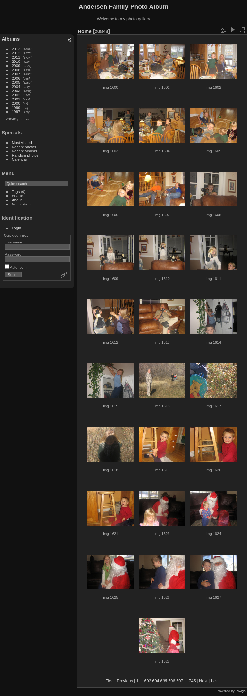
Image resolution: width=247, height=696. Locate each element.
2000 (16, 103)
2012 (16, 53)
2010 (16, 61)
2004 (16, 86)
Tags (16, 191)
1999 (16, 107)
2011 (16, 57)
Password (13, 254)
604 (155, 680)
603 (147, 680)
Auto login (16, 267)
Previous (125, 680)
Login (16, 228)
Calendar (19, 159)
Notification (21, 204)
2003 (16, 91)
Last (215, 680)
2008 (16, 70)
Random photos (25, 155)
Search (18, 196)
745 (192, 680)
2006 (16, 78)
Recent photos (24, 147)
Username (13, 242)
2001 (16, 99)
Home (85, 31)
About (17, 200)
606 (171, 680)
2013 (16, 49)
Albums (11, 39)
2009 (16, 65)
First (109, 680)
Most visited (22, 142)
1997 (16, 112)
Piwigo (241, 691)
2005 (16, 82)
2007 (16, 74)
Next (203, 680)
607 (179, 680)
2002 (16, 95)
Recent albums (24, 151)
